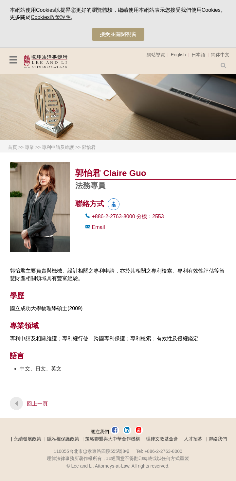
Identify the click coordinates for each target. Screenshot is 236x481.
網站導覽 (156, 54)
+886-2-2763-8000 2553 (128, 216)
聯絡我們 (218, 438)
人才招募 (193, 438)
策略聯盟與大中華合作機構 (112, 438)
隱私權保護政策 (63, 438)
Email (98, 227)
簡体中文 (220, 54)
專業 (29, 147)
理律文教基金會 (162, 438)
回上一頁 (37, 403)
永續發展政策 (27, 438)
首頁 (12, 147)
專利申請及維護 (58, 147)
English (178, 54)
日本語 (198, 54)
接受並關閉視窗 (118, 34)
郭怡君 (89, 147)
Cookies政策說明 (51, 17)
